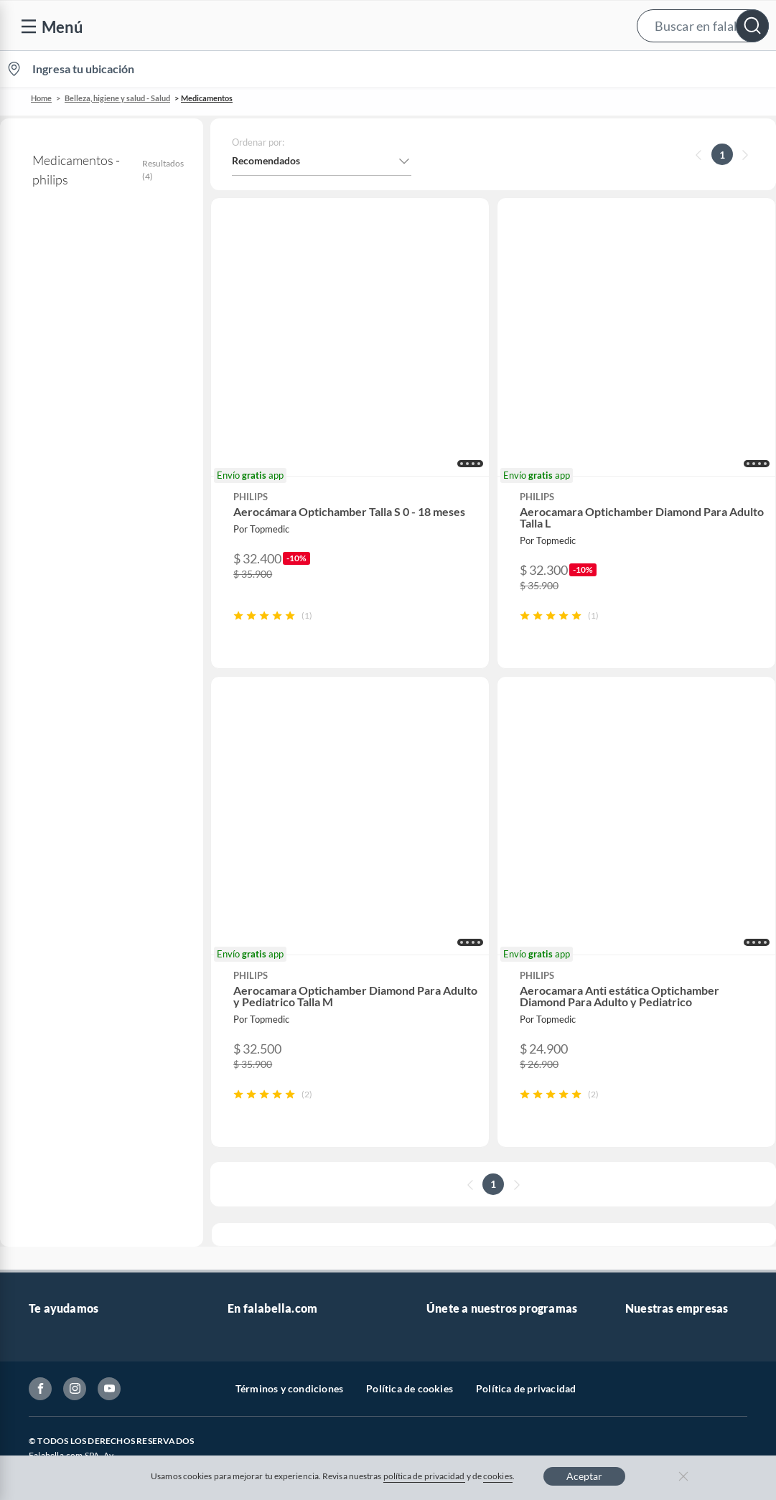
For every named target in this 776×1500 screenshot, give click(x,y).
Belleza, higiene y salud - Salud (117, 98)
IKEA (636, 1139)
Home (41, 98)
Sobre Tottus (653, 1070)
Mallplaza (646, 1231)
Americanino (257, 1231)
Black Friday (255, 1139)
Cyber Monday (261, 1116)
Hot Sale (246, 1185)
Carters (244, 1277)
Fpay (636, 1208)
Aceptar (584, 1476)
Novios (697, 69)
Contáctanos (57, 1024)
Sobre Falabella (659, 1024)
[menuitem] (605, 68)
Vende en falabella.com (502, 69)
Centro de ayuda (65, 1047)
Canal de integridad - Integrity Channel (95, 1169)
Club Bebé (449, 1070)
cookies (498, 1476)
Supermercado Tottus (673, 1116)
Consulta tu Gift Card (76, 1260)
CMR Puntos (454, 1024)
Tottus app (648, 1254)
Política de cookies (409, 1355)
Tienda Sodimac (660, 1093)
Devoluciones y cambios (82, 1070)
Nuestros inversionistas (280, 1047)
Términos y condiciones (289, 1355)
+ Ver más (58, 771)
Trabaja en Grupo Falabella (287, 1093)
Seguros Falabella (664, 1185)
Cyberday (249, 1162)
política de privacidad (424, 1476)
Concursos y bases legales (86, 1139)
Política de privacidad (526, 1355)
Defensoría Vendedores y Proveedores (85, 1207)
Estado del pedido (68, 1116)
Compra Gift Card (69, 1283)
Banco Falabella (660, 1162)
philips (31, 286)
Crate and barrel (264, 1208)
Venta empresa (261, 1070)
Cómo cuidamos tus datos (86, 1237)
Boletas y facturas (68, 1093)
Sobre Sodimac (658, 1047)
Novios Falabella (463, 1047)
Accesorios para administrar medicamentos (101, 402)
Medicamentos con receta (81, 372)
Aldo (238, 1254)
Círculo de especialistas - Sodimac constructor (501, 1100)
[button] (384, 25)
